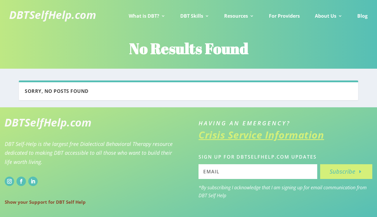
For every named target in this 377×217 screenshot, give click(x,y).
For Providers (284, 16)
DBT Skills (191, 16)
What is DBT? (144, 16)
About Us (325, 16)
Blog (362, 16)
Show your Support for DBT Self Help (45, 202)
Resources (236, 16)
